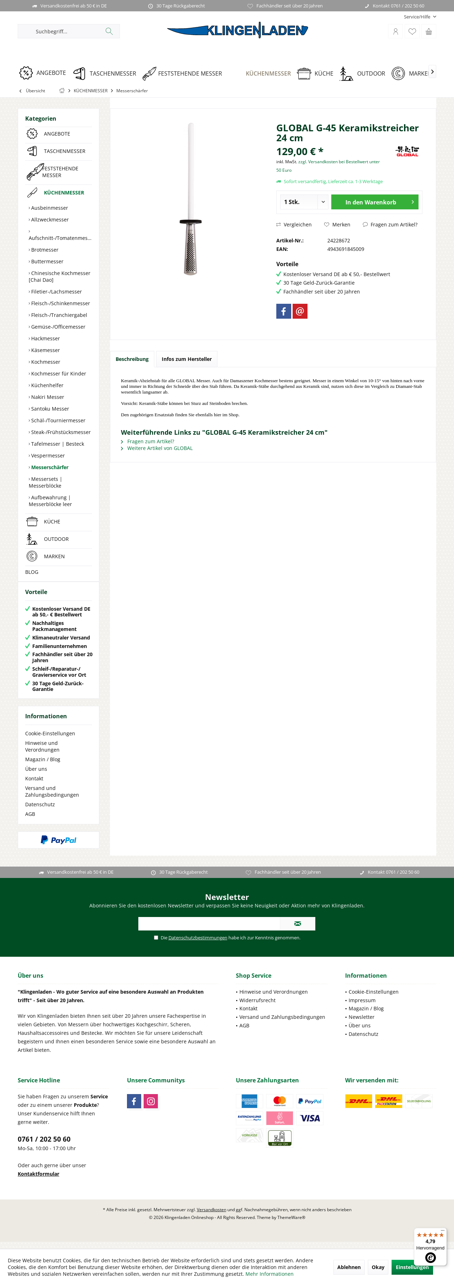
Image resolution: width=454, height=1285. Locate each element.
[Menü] (442, 1232)
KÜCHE (52, 521)
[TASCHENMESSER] (106, 73)
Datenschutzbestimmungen (197, 944)
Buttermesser (46, 261)
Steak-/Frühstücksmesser (60, 432)
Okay (378, 1267)
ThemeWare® (291, 1224)
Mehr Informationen (269, 1273)
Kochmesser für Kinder (58, 373)
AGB (30, 821)
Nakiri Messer (47, 397)
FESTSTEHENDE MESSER (60, 172)
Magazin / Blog (42, 766)
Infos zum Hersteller (187, 359)
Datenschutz (40, 811)
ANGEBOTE (57, 133)
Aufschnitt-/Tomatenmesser (60, 238)
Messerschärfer (49, 467)
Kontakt (34, 785)
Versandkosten (211, 1217)
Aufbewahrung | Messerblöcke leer (50, 500)
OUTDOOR (56, 539)
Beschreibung (132, 359)
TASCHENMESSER (64, 151)
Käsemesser (45, 350)
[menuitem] (417, 16)
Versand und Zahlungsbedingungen (52, 798)
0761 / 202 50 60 (44, 1146)
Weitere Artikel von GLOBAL (157, 448)
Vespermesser (47, 455)
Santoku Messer (49, 408)
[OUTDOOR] (364, 73)
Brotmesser (44, 249)
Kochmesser (45, 361)
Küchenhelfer (46, 385)
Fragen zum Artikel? (390, 224)
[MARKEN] (414, 73)
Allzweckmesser (49, 219)
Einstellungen (412, 1267)
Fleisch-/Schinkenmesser (60, 303)
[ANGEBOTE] (45, 73)
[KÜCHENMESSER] (262, 73)
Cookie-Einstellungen (50, 740)
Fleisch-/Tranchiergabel (58, 315)
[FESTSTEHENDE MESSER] (184, 73)
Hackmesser (45, 338)
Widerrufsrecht (257, 1007)
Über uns (36, 776)
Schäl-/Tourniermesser (57, 420)
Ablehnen (349, 1267)
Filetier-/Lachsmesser (56, 291)
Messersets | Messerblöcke (45, 482)
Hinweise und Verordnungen (42, 753)
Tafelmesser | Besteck (57, 443)
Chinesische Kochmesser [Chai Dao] (59, 276)
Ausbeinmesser (49, 207)
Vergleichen (294, 224)
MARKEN (54, 556)
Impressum (362, 1007)
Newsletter (362, 1024)
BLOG (31, 572)
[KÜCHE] (317, 73)
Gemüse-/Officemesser (57, 326)
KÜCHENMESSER (64, 192)
